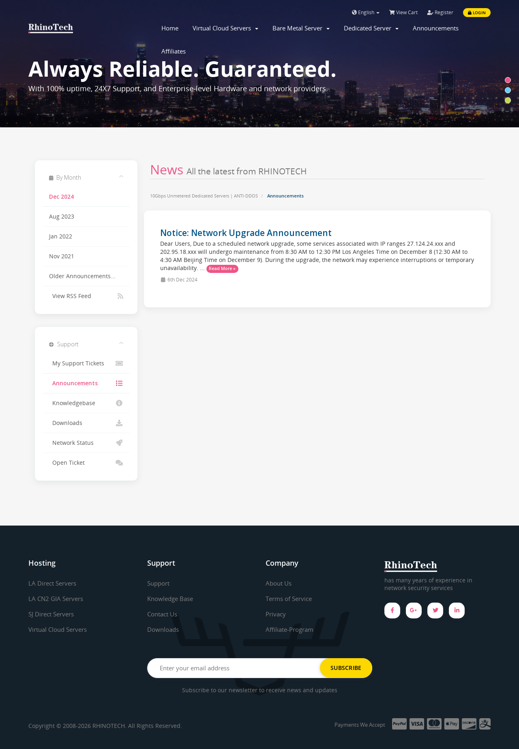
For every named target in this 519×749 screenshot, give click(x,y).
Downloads (86, 423)
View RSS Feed (86, 296)
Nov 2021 (61, 256)
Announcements (436, 28)
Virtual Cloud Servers (225, 28)
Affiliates (173, 51)
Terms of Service (291, 598)
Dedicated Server (371, 28)
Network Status (86, 443)
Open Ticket (86, 463)
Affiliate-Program (292, 629)
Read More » (222, 268)
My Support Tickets (86, 363)
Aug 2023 (61, 216)
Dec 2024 (61, 196)
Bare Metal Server (301, 28)
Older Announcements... (82, 276)
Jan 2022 (60, 236)
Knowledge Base (172, 598)
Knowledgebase (86, 403)
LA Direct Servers (54, 583)
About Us (280, 583)
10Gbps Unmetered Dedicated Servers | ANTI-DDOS (204, 196)
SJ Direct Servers (53, 614)
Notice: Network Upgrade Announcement (246, 232)
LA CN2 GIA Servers (57, 598)
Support (159, 583)
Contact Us (164, 614)
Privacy (276, 614)
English (366, 12)
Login (477, 12)
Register (440, 12)
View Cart (403, 12)
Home (169, 28)
